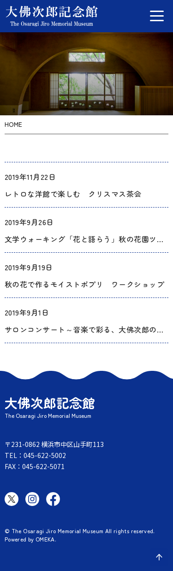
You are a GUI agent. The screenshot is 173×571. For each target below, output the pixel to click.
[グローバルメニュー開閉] (157, 16)
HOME (13, 124)
